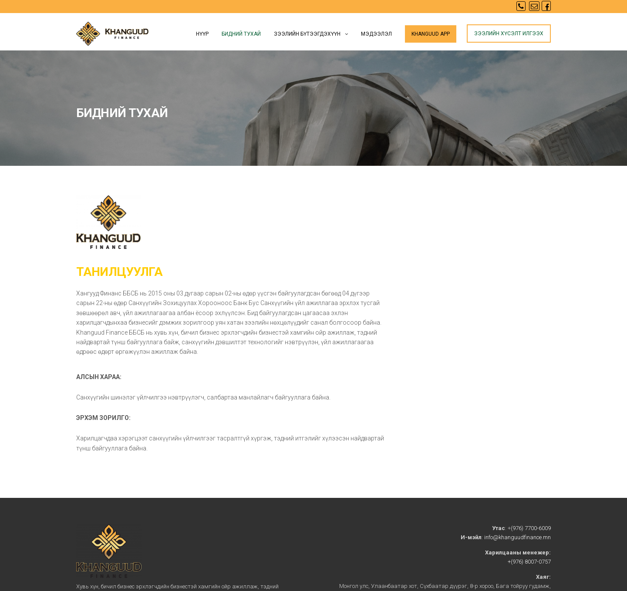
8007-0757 (537, 561)
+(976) (515, 561)
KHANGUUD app (430, 34)
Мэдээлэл (376, 34)
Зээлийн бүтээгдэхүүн (307, 34)
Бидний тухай (241, 34)
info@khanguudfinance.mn (517, 537)
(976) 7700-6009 (531, 528)
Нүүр (202, 34)
